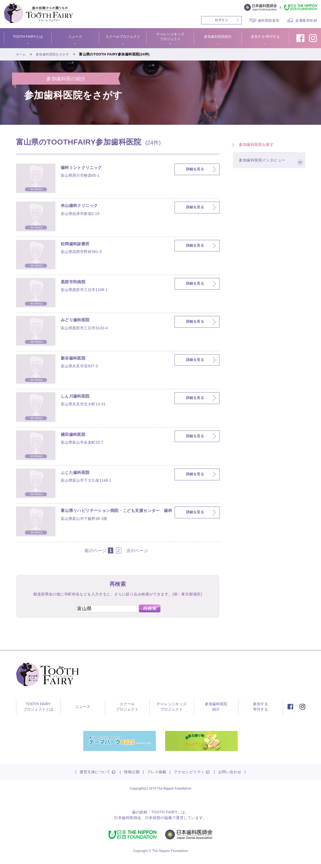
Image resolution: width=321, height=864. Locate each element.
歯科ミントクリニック (85, 168)
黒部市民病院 (75, 282)
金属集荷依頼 (306, 20)
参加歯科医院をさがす (55, 54)
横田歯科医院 (75, 435)
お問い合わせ (229, 772)
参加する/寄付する (265, 37)
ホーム (21, 54)
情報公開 (131, 772)
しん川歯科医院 (78, 397)
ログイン (221, 20)
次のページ (137, 550)
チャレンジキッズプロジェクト (170, 36)
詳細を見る (195, 169)
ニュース (75, 37)
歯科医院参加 (269, 20)
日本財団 (153, 818)
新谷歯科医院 (75, 359)
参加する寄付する (260, 706)
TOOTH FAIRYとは (28, 37)
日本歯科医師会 (127, 818)
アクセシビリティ (189, 772)
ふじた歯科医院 (78, 473)
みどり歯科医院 (78, 320)
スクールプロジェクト (122, 37)
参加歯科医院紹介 (218, 37)
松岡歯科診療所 (78, 244)
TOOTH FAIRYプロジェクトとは (38, 706)
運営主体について (95, 772)
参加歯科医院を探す (259, 146)
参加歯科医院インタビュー (265, 166)
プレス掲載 (156, 772)
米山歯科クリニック (83, 206)
